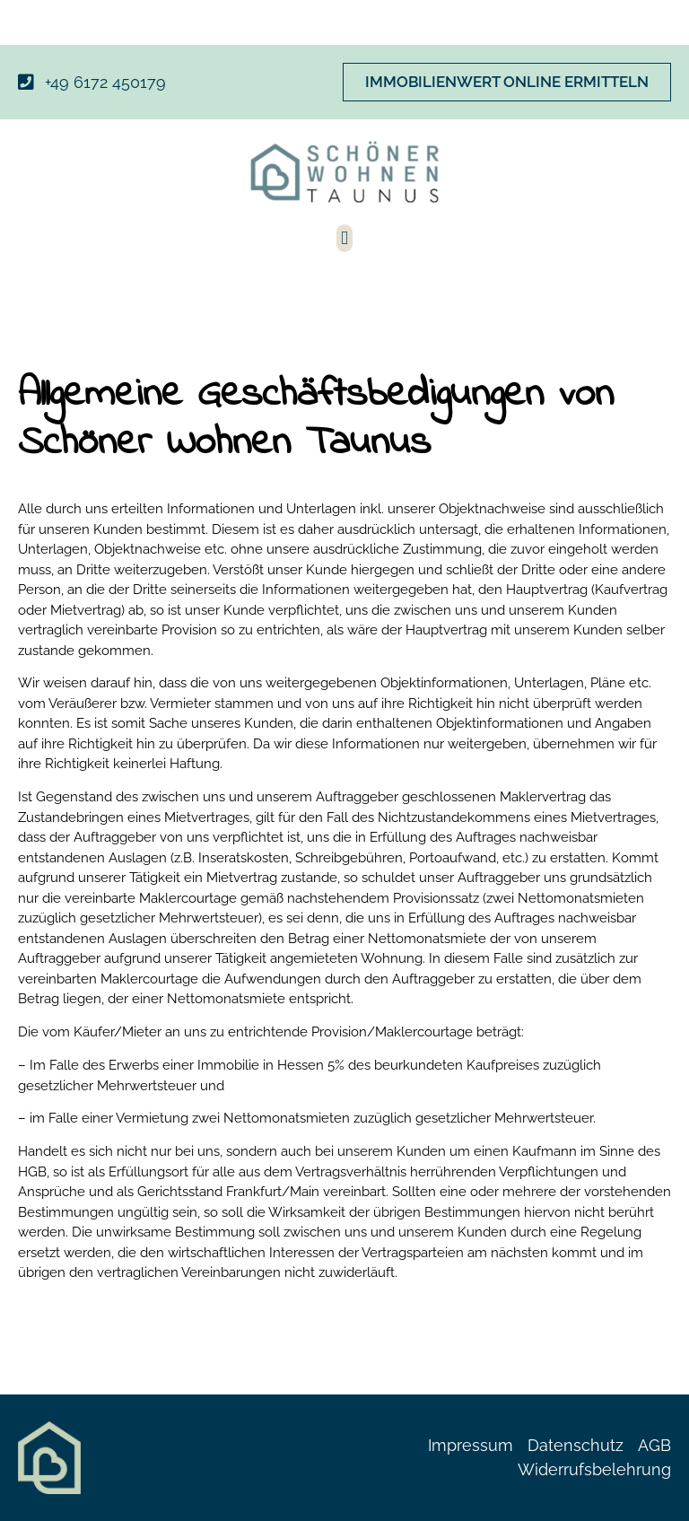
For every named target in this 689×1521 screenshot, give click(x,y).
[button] (344, 238)
